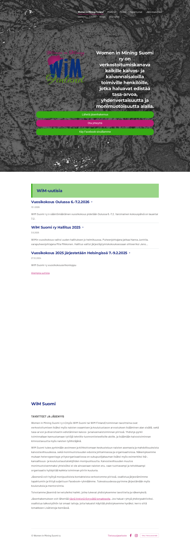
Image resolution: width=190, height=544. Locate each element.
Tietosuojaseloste (117, 535)
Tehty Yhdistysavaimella (149, 535)
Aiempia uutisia (40, 273)
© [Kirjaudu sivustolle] (32, 535)
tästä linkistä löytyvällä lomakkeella (89, 498)
